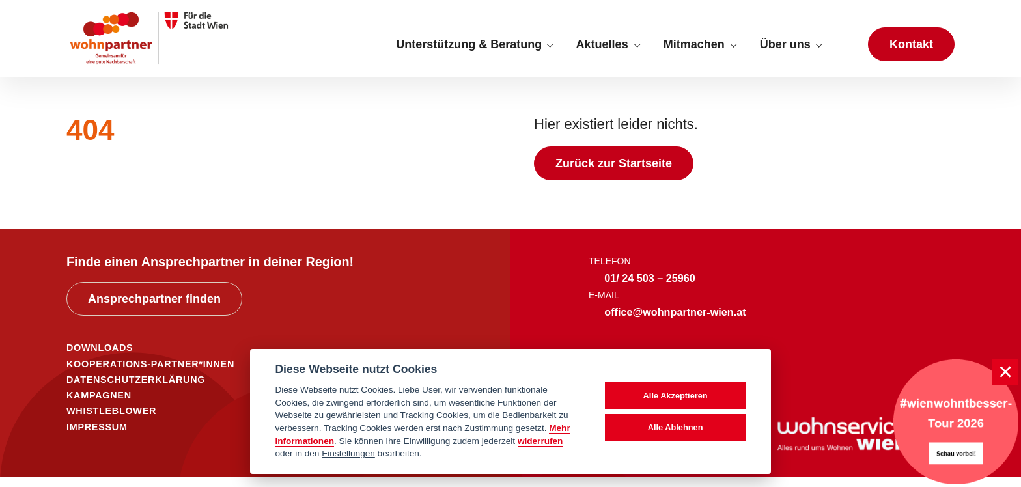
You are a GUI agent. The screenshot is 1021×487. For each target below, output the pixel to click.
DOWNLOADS (99, 359)
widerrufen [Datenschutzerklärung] (540, 441)
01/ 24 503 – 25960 (649, 289)
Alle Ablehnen (675, 427)
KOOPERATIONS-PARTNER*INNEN (150, 374)
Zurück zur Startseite (613, 174)
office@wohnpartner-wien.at (675, 322)
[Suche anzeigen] (844, 49)
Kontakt (911, 49)
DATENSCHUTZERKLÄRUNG (135, 390)
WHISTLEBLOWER (111, 422)
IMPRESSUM (97, 437)
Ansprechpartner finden (154, 309)
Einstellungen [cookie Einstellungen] (348, 453)
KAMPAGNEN (99, 406)
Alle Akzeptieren (675, 395)
